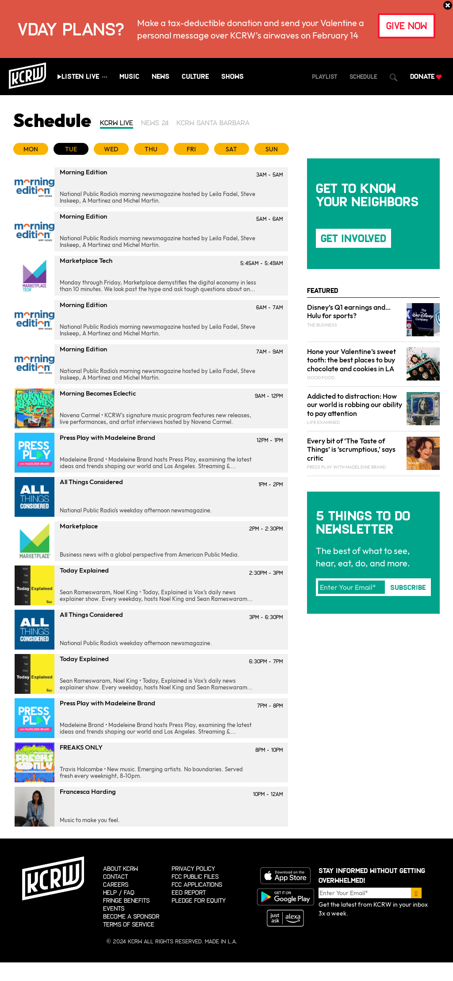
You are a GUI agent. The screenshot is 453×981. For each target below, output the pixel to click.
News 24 (155, 123)
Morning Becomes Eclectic (98, 393)
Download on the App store (285, 875)
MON (30, 149)
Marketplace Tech (86, 260)
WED (111, 149)
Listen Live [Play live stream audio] (80, 76)
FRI (191, 149)
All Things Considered (91, 481)
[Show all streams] (104, 77)
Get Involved (353, 238)
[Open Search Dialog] (393, 77)
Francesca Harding (88, 791)
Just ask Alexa (285, 918)
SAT (231, 149)
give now (406, 26)
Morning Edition (83, 172)
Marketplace (79, 526)
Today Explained (84, 570)
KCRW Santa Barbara (213, 123)
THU (151, 149)
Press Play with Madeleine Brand (107, 437)
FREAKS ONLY (81, 747)
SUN (271, 149)
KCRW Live (116, 123)
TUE (71, 149)
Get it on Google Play (285, 897)
